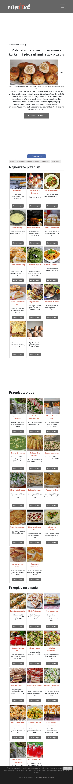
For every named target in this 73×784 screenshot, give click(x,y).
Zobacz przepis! (17, 206)
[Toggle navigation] (63, 7)
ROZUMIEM (67, 768)
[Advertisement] (36, 28)
